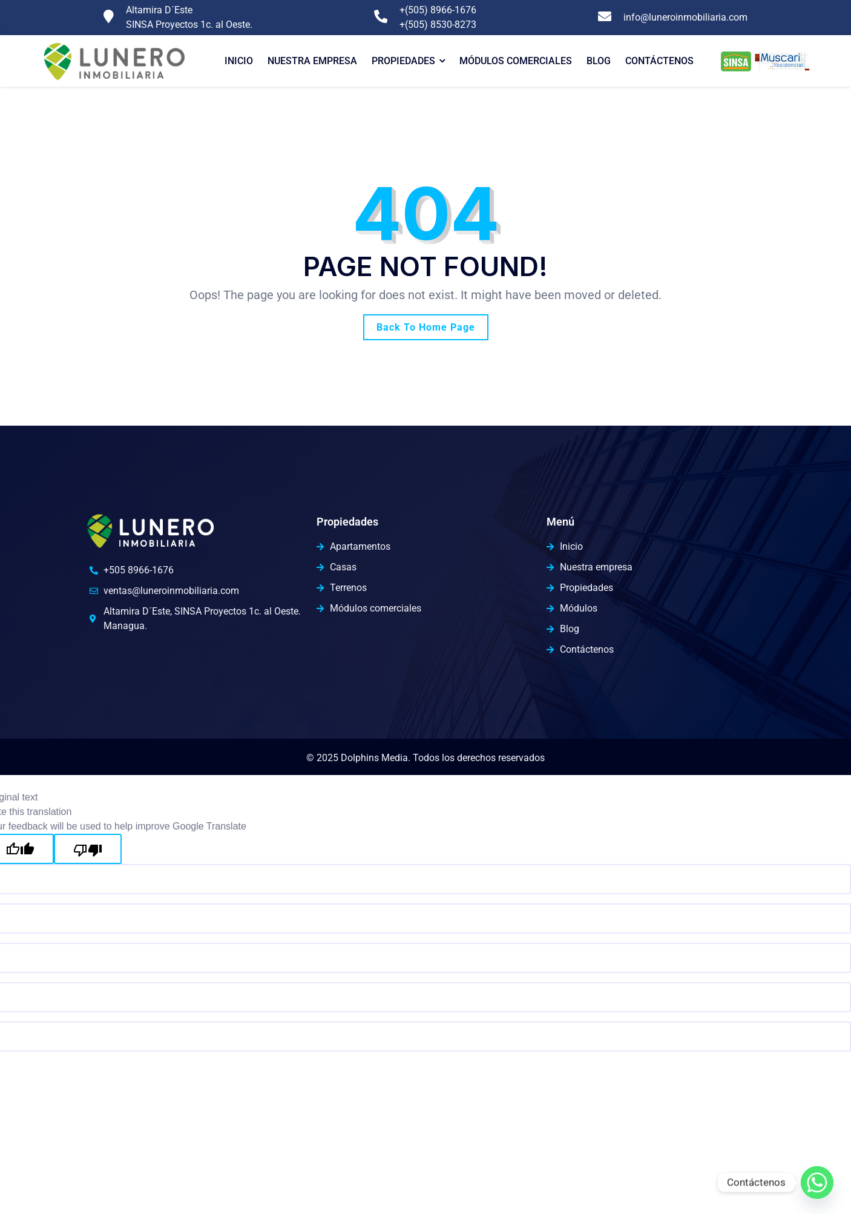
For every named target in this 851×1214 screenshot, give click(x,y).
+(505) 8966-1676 (437, 10)
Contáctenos (659, 61)
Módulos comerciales (515, 61)
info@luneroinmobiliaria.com (685, 17)
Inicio (239, 61)
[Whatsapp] (817, 1182)
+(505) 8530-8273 (437, 24)
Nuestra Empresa (312, 61)
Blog (598, 61)
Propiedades (403, 61)
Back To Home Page (425, 327)
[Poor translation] (88, 849)
